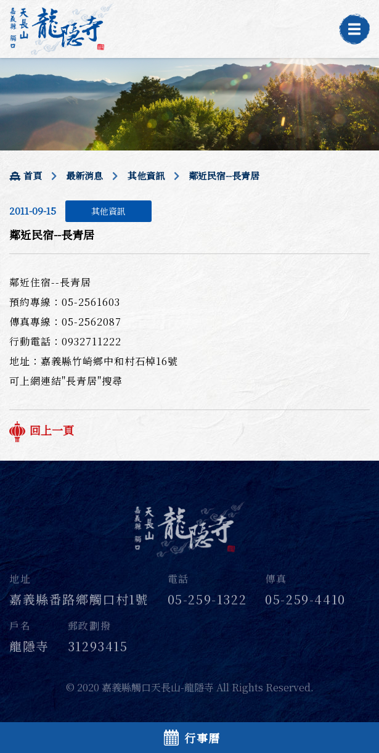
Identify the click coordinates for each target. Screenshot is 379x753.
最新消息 (84, 175)
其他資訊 (146, 175)
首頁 (25, 175)
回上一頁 (41, 430)
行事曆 (192, 738)
